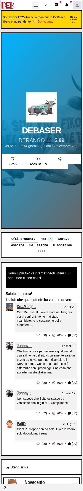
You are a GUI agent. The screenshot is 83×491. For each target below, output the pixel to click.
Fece (41, 251)
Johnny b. (24, 345)
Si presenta (25, 239)
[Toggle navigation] (35, 5)
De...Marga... (26, 306)
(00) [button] (72, 335)
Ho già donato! (73, 19)
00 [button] (44, 335)
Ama (13, 161)
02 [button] (44, 413)
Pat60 (21, 423)
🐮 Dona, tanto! (43, 21)
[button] (46, 5)
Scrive (63, 239)
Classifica (62, 245)
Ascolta (17, 245)
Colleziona (38, 245)
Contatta (38, 161)
